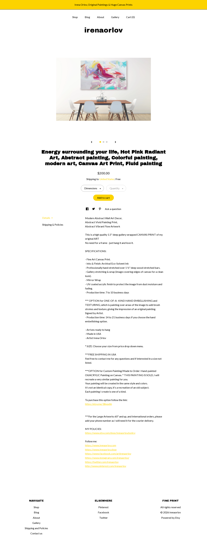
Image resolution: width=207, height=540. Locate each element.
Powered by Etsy (170, 517)
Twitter (103, 517)
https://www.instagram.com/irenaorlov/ (107, 457)
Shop (75, 17)
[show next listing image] (115, 142)
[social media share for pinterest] (100, 208)
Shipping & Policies (52, 224)
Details (47, 217)
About (100, 17)
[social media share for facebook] (87, 208)
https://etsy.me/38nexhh (98, 403)
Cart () (130, 17)
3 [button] (107, 142)
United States (106, 179)
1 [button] (100, 142)
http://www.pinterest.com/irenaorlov (105, 465)
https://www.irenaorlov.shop (101, 449)
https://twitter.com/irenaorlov (102, 461)
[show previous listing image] (91, 142)
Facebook (103, 512)
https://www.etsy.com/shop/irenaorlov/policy (110, 432)
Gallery (115, 17)
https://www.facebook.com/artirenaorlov (108, 453)
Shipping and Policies (36, 528)
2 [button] (103, 142)
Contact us (36, 533)
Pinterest (103, 507)
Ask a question (113, 208)
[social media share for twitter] (93, 208)
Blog (87, 17)
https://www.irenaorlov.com (100, 445)
